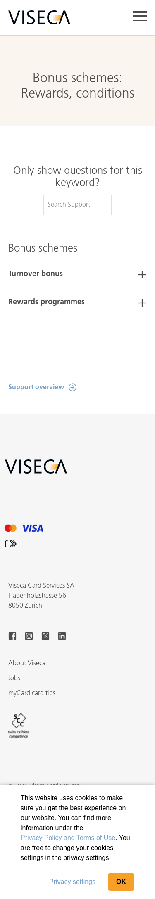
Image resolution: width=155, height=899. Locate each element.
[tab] (77, 274)
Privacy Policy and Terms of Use (68, 837)
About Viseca (26, 663)
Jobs (14, 678)
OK (121, 881)
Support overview (36, 387)
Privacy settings (72, 881)
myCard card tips (31, 693)
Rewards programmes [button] (46, 302)
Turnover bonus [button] (35, 274)
